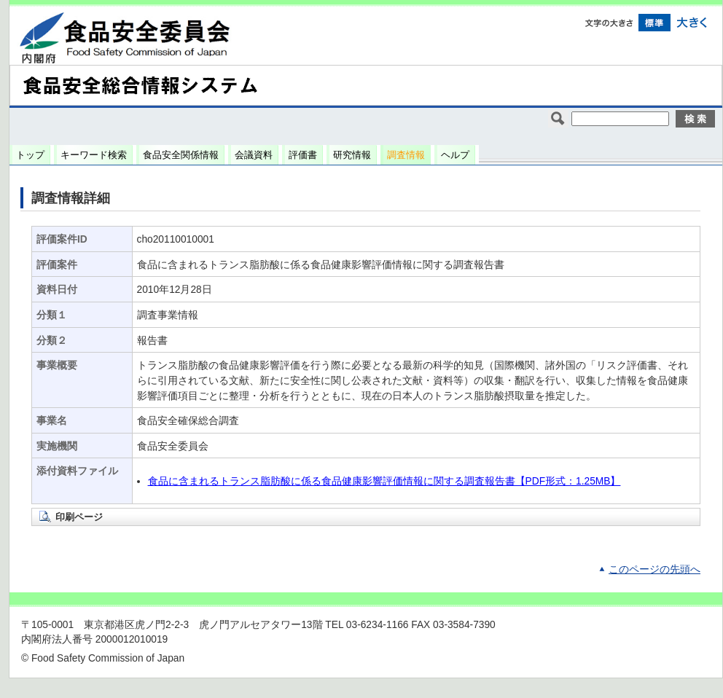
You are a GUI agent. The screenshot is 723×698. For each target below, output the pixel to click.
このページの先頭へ (654, 569)
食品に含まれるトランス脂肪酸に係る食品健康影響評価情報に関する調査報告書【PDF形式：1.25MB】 (384, 481)
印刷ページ (79, 516)
